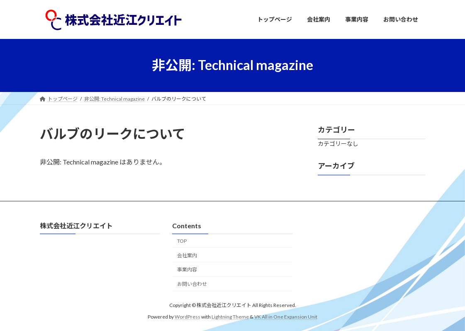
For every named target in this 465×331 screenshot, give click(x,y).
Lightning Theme (230, 316)
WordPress (187, 316)
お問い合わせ (192, 284)
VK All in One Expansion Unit (285, 316)
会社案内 (187, 255)
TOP (182, 240)
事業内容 (187, 269)
